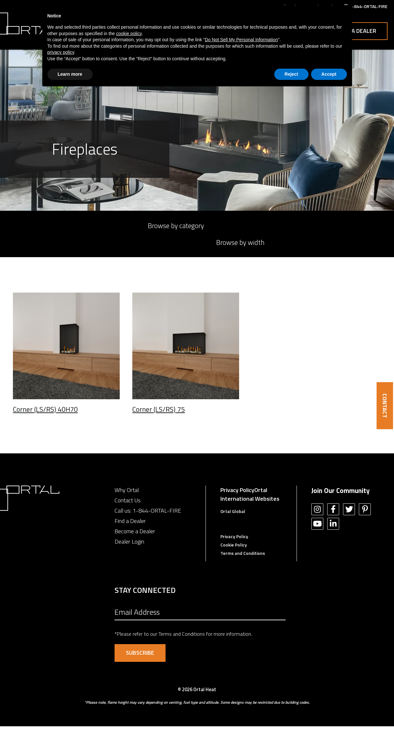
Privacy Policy (237, 507)
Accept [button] (329, 74)
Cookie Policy (233, 562)
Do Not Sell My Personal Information (241, 39)
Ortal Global (232, 529)
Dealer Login (129, 559)
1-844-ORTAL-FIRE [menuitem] (368, 6)
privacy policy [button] (60, 52)
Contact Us (360, 30)
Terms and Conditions (242, 570)
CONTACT (384, 405)
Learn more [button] (70, 74)
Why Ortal (127, 507)
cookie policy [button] (129, 33)
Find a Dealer (130, 538)
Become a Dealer (135, 549)
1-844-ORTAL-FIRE (157, 528)
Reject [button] (291, 74)
